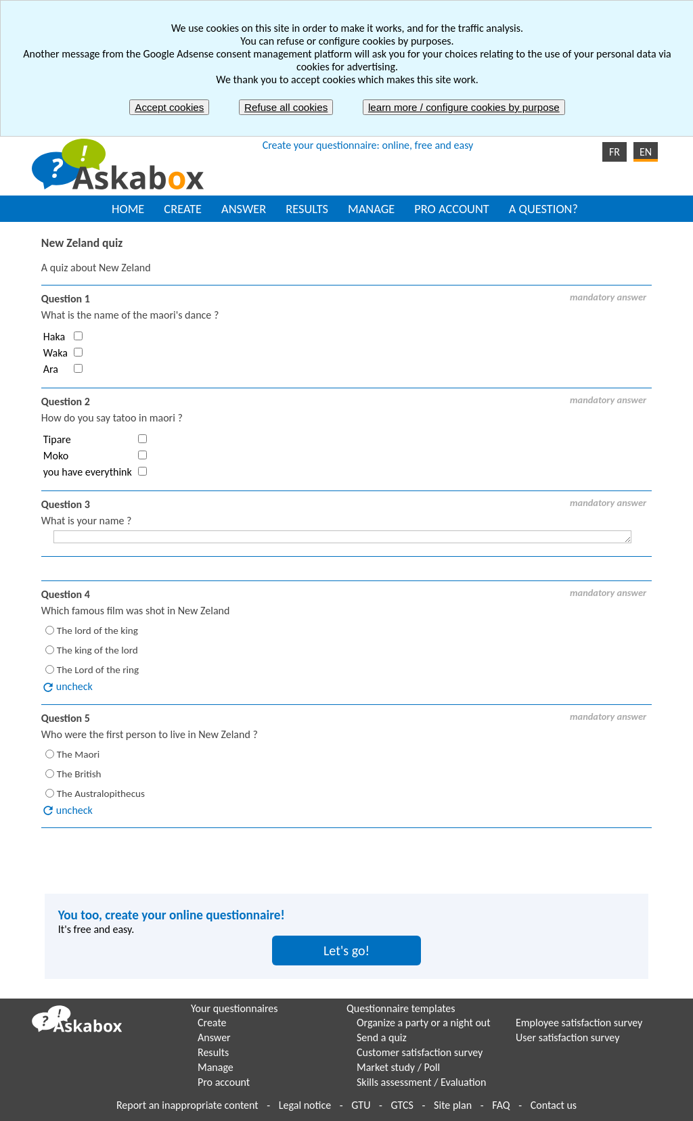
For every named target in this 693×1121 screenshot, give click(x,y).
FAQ (501, 1105)
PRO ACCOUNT (451, 208)
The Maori (78, 754)
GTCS (402, 1105)
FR (614, 151)
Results (213, 1052)
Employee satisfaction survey (579, 1022)
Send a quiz (382, 1037)
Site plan (453, 1105)
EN (646, 151)
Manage (215, 1067)
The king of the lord (97, 650)
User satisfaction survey (567, 1037)
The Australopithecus (101, 793)
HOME (128, 208)
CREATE (183, 208)
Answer (214, 1037)
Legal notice (305, 1105)
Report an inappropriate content (187, 1105)
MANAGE (371, 208)
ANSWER (243, 208)
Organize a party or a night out (424, 1022)
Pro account (224, 1082)
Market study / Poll (398, 1067)
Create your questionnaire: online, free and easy (368, 145)
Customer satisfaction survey (420, 1052)
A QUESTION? (543, 208)
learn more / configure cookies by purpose (464, 107)
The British (79, 773)
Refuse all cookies (286, 107)
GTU (360, 1105)
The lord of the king (97, 630)
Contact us (554, 1105)
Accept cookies (169, 107)
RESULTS (307, 208)
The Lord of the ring (98, 670)
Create (212, 1022)
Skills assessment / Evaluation (421, 1082)
